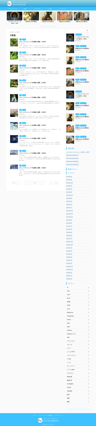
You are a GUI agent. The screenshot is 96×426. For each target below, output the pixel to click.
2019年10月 (69, 244)
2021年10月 (69, 216)
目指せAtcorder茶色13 (31, 21)
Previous (8, 17)
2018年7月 (69, 275)
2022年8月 (69, 197)
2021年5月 (69, 228)
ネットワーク (63, 8)
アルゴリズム (38, 8)
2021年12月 (69, 210)
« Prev (16, 183)
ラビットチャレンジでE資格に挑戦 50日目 (31, 139)
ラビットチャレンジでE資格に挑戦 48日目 (31, 169)
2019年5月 (69, 253)
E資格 (25, 8)
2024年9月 (69, 176)
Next (87, 17)
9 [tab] (54, 26)
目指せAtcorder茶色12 (48, 21)
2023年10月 (69, 182)
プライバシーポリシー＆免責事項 (45, 414)
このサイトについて (12, 8)
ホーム (34, 414)
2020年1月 (69, 237)
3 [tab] (44, 26)
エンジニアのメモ (19, 4)
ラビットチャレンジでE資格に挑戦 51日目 (31, 126)
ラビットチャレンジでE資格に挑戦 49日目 (31, 154)
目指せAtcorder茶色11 (65, 21)
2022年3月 (69, 203)
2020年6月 (69, 234)
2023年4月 (69, 188)
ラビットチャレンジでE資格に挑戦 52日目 (31, 113)
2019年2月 (69, 259)
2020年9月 (69, 231)
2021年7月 (69, 225)
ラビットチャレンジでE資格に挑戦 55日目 (31, 68)
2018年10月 (69, 268)
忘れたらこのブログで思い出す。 (51, 417)
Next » (54, 183)
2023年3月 (69, 191)
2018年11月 (69, 265)
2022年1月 (69, 207)
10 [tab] (55, 26)
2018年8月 (69, 272)
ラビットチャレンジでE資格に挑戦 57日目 (31, 41)
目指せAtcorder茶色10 (81, 21)
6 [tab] (49, 26)
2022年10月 (69, 194)
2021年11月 (69, 213)
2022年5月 (69, 200)
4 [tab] (46, 26)
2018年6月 (69, 278)
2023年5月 (69, 185)
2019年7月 (69, 247)
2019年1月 (69, 262)
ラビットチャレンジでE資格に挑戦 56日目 (31, 55)
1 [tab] (41, 26)
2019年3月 (69, 256)
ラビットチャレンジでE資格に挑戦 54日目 (31, 83)
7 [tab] (51, 26)
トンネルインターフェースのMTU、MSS (76, 151)
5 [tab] (47, 26)
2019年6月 (69, 250)
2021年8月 (69, 222)
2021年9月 (69, 219)
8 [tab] (52, 26)
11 (49, 183)
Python (50, 8)
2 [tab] (43, 26)
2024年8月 (69, 179)
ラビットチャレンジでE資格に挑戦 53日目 (31, 98)
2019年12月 (69, 241)
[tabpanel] (14, 18)
